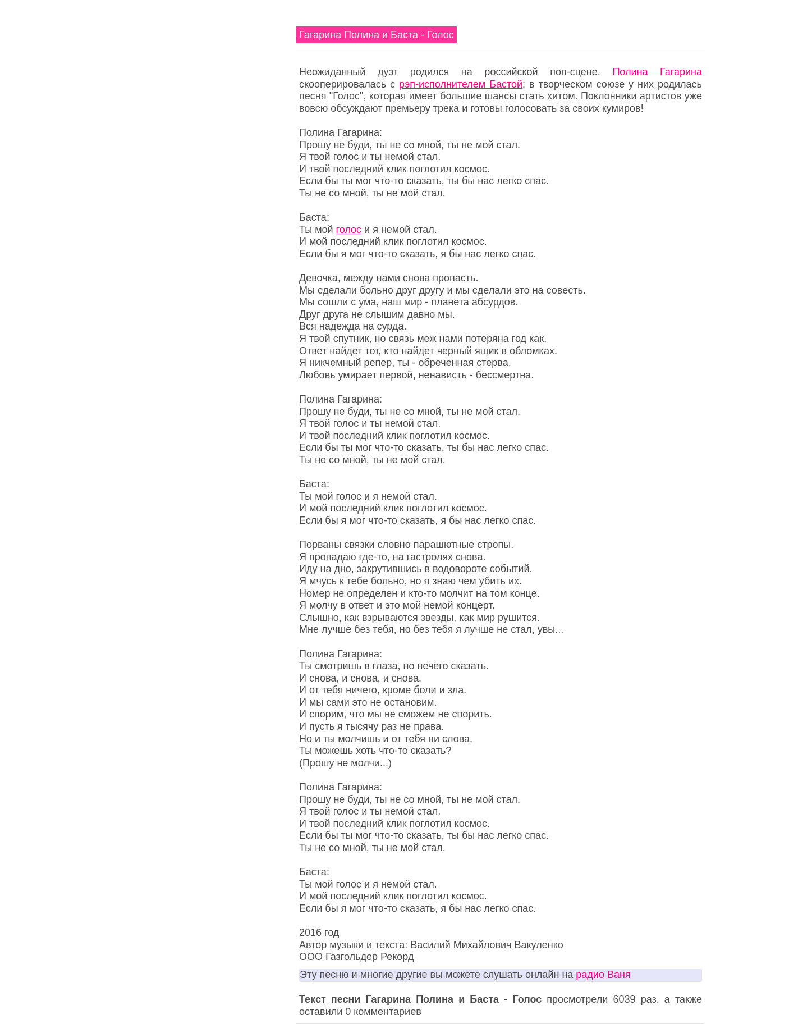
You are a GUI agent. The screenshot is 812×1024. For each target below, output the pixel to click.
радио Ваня (603, 974)
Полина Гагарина (657, 71)
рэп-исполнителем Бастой (460, 84)
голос (349, 229)
